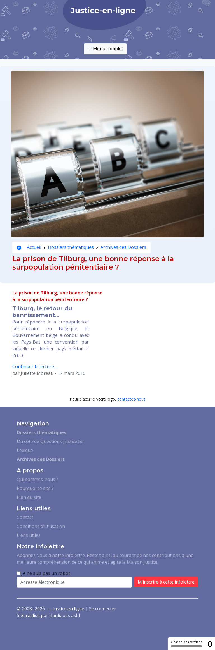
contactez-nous (131, 399)
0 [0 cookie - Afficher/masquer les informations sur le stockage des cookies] (209, 643)
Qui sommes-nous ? (37, 479)
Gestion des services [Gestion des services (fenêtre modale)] (186, 643)
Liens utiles (29, 535)
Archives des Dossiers (123, 247)
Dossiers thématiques (71, 247)
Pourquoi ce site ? (35, 488)
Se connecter (102, 609)
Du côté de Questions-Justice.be (50, 441)
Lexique (25, 450)
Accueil (29, 247)
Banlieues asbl (64, 615)
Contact (25, 517)
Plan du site (29, 497)
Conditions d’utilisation (41, 526)
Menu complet (105, 49)
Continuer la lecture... (34, 366)
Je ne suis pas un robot (43, 573)
